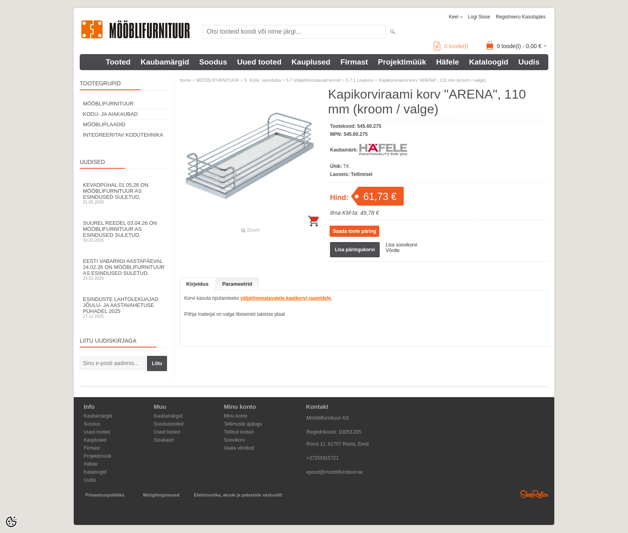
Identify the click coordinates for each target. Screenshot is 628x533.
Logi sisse (479, 17)
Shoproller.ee (534, 494)
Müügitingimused (161, 495)
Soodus (213, 62)
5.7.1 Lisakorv (359, 80)
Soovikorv (234, 440)
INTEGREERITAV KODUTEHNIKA (123, 135)
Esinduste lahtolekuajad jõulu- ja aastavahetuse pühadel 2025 (124, 307)
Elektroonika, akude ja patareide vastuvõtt (238, 495)
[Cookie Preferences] (11, 522)
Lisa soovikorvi (401, 245)
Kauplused (311, 62)
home (185, 80)
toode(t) (451, 46)
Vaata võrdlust (239, 448)
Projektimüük (402, 62)
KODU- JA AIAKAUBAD (110, 114)
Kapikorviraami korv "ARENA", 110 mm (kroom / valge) (432, 80)
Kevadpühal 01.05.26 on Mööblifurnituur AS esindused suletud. (124, 193)
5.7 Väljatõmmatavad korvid (313, 80)
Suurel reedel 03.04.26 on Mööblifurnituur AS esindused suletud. (124, 231)
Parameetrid (237, 284)
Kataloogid (488, 62)
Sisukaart (164, 440)
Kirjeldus (197, 284)
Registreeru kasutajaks (520, 17)
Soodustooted (168, 424)
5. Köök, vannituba (262, 80)
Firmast (354, 62)
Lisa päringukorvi (355, 249)
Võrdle (393, 250)
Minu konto (236, 416)
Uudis (528, 62)
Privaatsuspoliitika (104, 495)
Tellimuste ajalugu (243, 424)
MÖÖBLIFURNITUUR (108, 104)
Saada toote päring (354, 231)
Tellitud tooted (239, 432)
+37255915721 (322, 458)
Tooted (118, 62)
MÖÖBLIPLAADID (104, 124)
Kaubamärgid (165, 62)
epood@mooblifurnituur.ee (334, 472)
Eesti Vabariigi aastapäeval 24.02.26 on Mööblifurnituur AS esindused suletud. (124, 269)
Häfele (447, 62)
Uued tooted (259, 62)
